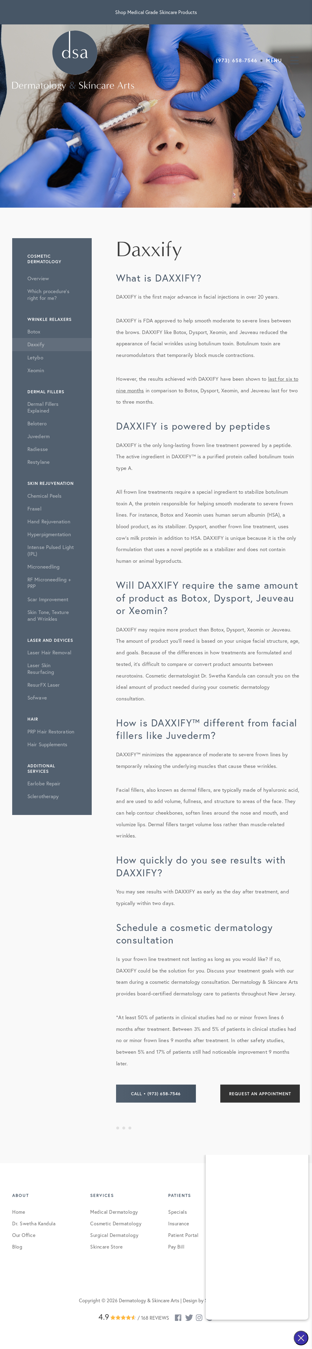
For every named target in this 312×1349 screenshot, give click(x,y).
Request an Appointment (260, 1093)
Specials (177, 1212)
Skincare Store (106, 1246)
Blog (17, 1246)
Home (18, 1212)
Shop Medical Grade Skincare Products (156, 12)
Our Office (23, 1235)
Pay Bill (176, 1246)
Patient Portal (183, 1235)
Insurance (178, 1223)
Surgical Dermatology (114, 1235)
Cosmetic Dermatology (115, 1223)
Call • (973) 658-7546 (156, 1093)
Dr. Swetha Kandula (33, 1223)
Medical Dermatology (114, 1212)
